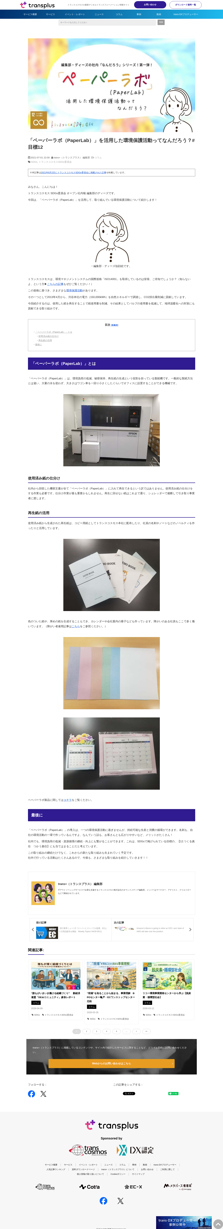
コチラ (68, 800)
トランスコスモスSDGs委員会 (55, 161)
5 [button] (116, 1031)
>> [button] (146, 1031)
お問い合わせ (150, 4)
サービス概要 (30, 14)
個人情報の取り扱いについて (90, 1174)
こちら (76, 626)
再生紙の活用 (45, 340)
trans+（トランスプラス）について (117, 1169)
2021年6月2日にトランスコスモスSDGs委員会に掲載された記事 (73, 172)
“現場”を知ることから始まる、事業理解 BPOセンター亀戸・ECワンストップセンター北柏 (111, 997)
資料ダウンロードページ (83, 1169)
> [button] (136, 1031)
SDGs (34, 161)
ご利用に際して (167, 1169)
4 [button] (106, 1031)
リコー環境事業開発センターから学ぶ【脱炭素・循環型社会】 (167, 995)
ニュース (99, 14)
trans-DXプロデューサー (186, 14)
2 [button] (86, 1031)
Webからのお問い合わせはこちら (111, 1063)
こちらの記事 (55, 284)
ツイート (128, 1092)
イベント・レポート (75, 14)
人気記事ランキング (55, 1169)
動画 (159, 14)
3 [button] (96, 1031)
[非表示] (114, 325)
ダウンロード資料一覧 (185, 5)
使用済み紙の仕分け (48, 336)
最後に (38, 344)
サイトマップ (138, 1174)
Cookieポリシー (118, 1174)
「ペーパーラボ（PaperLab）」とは (53, 332)
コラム (119, 14)
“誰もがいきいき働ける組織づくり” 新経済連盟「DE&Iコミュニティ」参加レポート (55, 995)
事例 (139, 14)
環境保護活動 (74, 290)
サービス (50, 14)
